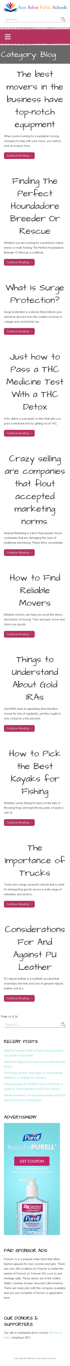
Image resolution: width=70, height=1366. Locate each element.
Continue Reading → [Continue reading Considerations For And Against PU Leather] (19, 998)
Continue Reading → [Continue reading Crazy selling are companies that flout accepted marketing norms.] (19, 552)
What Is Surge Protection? (35, 294)
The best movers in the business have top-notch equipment (35, 99)
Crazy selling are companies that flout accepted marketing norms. (35, 490)
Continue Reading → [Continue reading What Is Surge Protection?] (19, 331)
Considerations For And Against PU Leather (35, 948)
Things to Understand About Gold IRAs (35, 678)
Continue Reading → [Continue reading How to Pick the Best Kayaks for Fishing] (19, 822)
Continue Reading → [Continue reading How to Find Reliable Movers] (19, 634)
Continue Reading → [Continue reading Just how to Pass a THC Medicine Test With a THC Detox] (19, 433)
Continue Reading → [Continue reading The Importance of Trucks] (19, 904)
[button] (7, 36)
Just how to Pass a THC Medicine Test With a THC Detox (35, 382)
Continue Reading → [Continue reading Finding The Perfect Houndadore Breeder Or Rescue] (19, 262)
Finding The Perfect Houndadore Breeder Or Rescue (35, 206)
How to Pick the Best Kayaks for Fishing (35, 773)
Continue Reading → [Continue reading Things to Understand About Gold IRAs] (19, 728)
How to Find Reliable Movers (35, 590)
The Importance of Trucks (35, 860)
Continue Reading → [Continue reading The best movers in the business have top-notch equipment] (19, 155)
